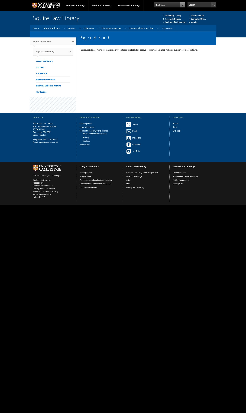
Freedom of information (43, 186)
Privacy (86, 137)
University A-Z (39, 197)
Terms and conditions (42, 194)
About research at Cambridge (185, 176)
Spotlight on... (178, 184)
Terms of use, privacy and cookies (94, 131)
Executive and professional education (95, 184)
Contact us (167, 28)
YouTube (133, 151)
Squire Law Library (42, 42)
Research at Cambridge (129, 5)
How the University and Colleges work (142, 173)
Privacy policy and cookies (44, 189)
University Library (173, 16)
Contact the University (42, 180)
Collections (89, 28)
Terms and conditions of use (95, 134)
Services (71, 28)
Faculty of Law (197, 16)
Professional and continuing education (96, 180)
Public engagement (181, 180)
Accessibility (38, 183)
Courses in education (88, 187)
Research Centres (173, 19)
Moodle (194, 22)
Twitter (132, 124)
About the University (102, 5)
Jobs (175, 127)
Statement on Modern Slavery (45, 191)
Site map (176, 131)
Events (176, 123)
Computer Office (198, 19)
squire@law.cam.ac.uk (48, 142)
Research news (179, 173)
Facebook (133, 144)
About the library (52, 28)
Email (134, 131)
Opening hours (86, 123)
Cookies (86, 141)
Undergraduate (86, 173)
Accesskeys (85, 145)
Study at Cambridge (75, 5)
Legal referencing (87, 127)
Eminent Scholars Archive (141, 28)
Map (128, 184)
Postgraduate (85, 176)
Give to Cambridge (134, 176)
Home (36, 28)
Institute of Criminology (175, 22)
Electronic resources (111, 28)
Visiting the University (135, 187)
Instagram (133, 138)
